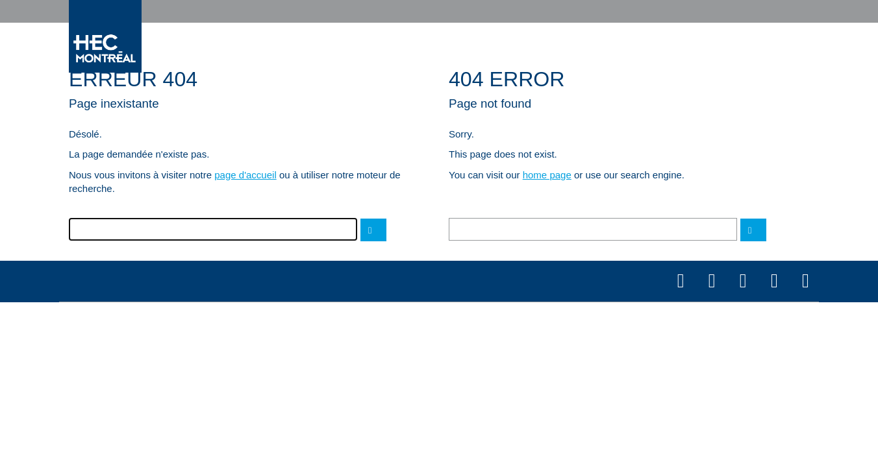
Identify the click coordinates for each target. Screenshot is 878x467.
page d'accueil (245, 174)
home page (547, 174)
